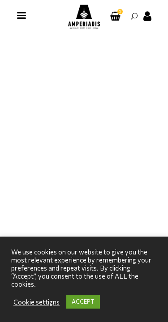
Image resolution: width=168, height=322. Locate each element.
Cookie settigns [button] (36, 302)
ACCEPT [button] (83, 301)
